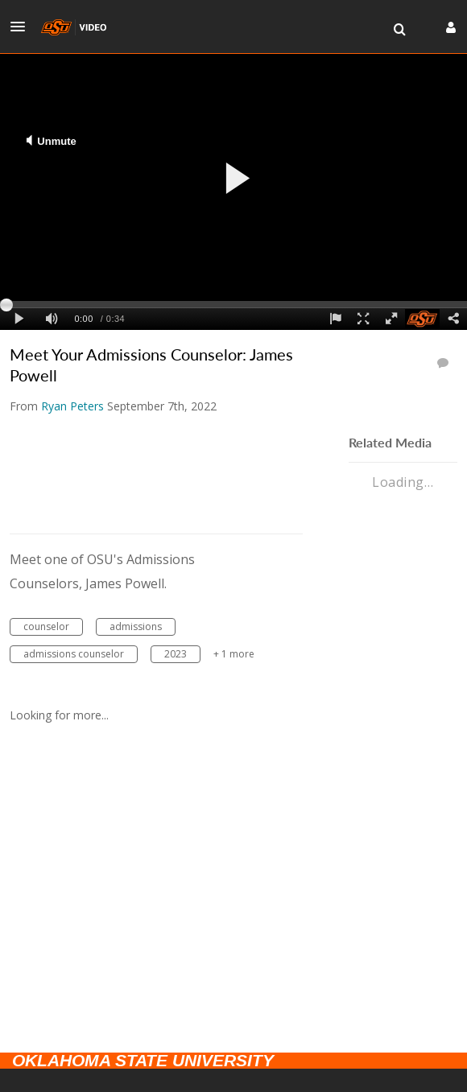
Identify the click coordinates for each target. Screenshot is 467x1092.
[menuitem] (399, 29)
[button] (22, 26)
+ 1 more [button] (233, 654)
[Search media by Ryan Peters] (72, 406)
